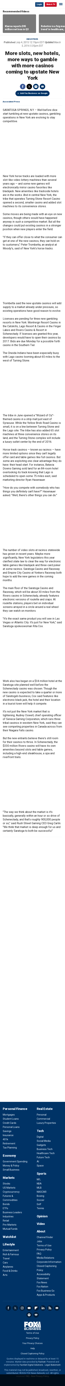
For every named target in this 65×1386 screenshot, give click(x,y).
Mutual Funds (10, 1228)
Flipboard (36, 1308)
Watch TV (50, 4)
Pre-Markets (9, 1224)
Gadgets (41, 1145)
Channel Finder (45, 1237)
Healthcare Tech (46, 1153)
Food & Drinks (10, 1270)
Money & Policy (11, 1165)
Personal (41, 1114)
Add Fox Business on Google (33, 93)
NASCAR (41, 1191)
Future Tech (43, 1157)
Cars (5, 1262)
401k (5, 1139)
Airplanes (8, 1266)
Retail (6, 1220)
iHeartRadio (36, 1315)
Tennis (40, 1208)
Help (33, 1348)
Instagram (22, 1308)
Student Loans (11, 1118)
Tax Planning (10, 1147)
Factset (42, 1362)
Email (42, 86)
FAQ (39, 1253)
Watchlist (9, 1237)
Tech (40, 1131)
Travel (6, 1258)
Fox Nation (42, 1286)
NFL (39, 1179)
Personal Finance (15, 1109)
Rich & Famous (11, 1254)
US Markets (9, 1187)
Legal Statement (52, 1365)
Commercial (43, 1118)
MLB (39, 1187)
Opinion (42, 1216)
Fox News (42, 1282)
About (41, 1231)
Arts (5, 1275)
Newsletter (57, 1308)
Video (41, 1224)
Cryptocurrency (11, 1191)
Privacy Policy (44, 1249)
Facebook (22, 86)
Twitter (29, 86)
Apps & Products (46, 1294)
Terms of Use (44, 1245)
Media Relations (45, 1257)
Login (39, 4)
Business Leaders (12, 1212)
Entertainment (11, 1250)
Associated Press (11, 102)
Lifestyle (9, 1244)
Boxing (40, 1196)
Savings (7, 1131)
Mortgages (9, 1114)
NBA (39, 1183)
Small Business (11, 1169)
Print (36, 86)
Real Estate (45, 1109)
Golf (39, 1204)
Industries (32, 39)
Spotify (29, 1315)
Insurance (8, 1135)
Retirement (9, 1143)
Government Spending (15, 1161)
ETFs (5, 1208)
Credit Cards (9, 1123)
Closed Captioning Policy (32, 1353)
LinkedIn (43, 1308)
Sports (41, 1173)
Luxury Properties (46, 1123)
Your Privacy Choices (32, 1343)
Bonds (6, 1204)
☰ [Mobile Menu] (61, 4)
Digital (40, 1136)
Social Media (44, 1141)
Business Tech (45, 1149)
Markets (9, 1177)
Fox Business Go (45, 1290)
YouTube (29, 1308)
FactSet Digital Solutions (31, 1365)
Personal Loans (11, 1127)
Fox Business (14, 4)
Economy (9, 1155)
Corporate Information (49, 1262)
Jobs (39, 1241)
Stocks (6, 1183)
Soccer (40, 1200)
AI (38, 1161)
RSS (50, 1308)
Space (40, 1165)
